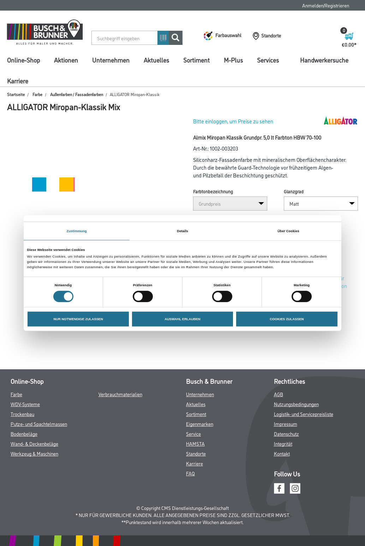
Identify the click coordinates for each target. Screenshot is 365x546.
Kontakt (282, 453)
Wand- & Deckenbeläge (34, 443)
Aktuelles (156, 59)
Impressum (285, 423)
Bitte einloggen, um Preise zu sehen (233, 121)
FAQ (190, 473)
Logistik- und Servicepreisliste (303, 413)
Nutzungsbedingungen (296, 403)
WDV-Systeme (25, 403)
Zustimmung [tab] (76, 231)
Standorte (196, 453)
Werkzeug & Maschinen (34, 453)
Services (268, 59)
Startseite (16, 94)
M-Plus (233, 59)
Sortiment (196, 59)
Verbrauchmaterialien (120, 394)
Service (193, 433)
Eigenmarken (199, 423)
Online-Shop (23, 59)
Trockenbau (22, 413)
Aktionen (66, 59)
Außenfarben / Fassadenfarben (76, 94)
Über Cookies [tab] (288, 231)
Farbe (37, 94)
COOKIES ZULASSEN (287, 319)
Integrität (283, 443)
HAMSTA (195, 443)
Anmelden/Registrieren (325, 5)
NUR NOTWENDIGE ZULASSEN (78, 319)
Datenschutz (286, 433)
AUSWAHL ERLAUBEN (182, 319)
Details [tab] (182, 231)
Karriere (17, 80)
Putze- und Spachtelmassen (39, 423)
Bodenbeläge (24, 433)
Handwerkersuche (324, 59)
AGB (278, 394)
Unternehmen (111, 59)
